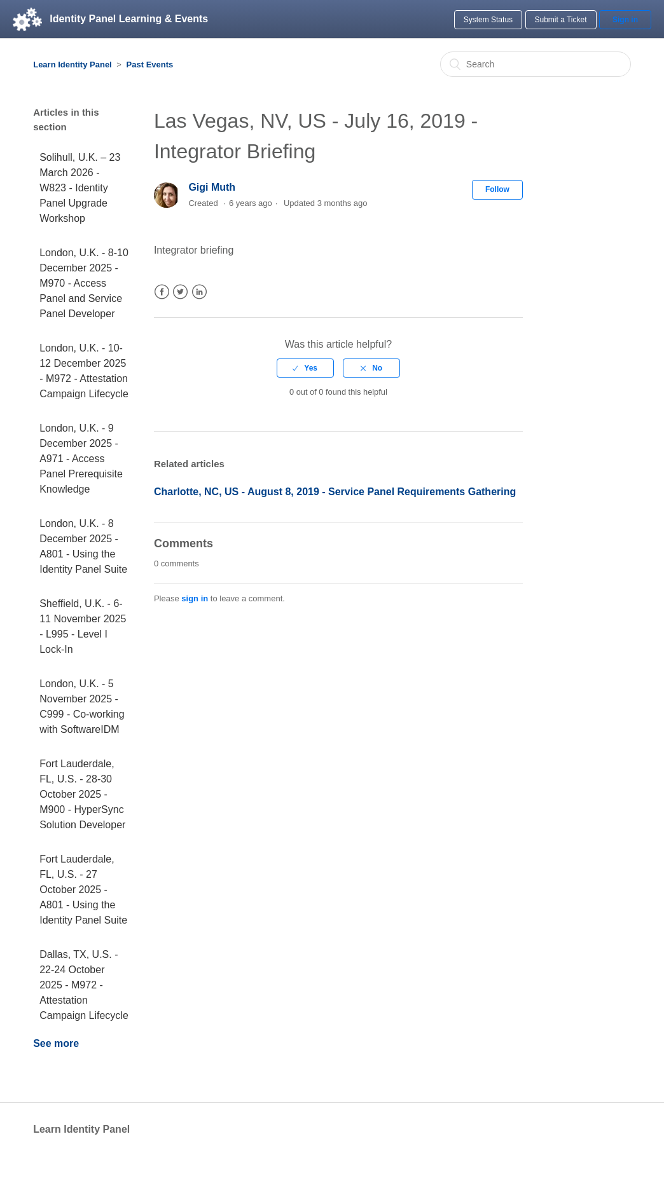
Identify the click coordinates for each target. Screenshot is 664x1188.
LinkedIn (199, 292)
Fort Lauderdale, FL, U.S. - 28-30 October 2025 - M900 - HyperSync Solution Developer (82, 794)
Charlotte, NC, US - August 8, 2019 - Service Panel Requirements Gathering (335, 491)
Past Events (150, 64)
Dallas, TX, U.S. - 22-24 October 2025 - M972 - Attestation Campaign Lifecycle (83, 985)
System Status (488, 19)
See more (56, 1043)
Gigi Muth (211, 187)
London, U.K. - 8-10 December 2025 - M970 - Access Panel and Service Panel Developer (83, 283)
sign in (194, 598)
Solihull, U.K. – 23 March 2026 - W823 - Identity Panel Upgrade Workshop (79, 188)
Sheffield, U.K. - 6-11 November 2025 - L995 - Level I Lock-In (82, 626)
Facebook (162, 292)
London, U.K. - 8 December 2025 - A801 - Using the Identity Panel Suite (83, 546)
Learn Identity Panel (72, 64)
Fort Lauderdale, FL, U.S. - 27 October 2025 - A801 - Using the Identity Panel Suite (83, 889)
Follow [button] (497, 189)
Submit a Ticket (561, 19)
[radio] (305, 368)
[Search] (535, 64)
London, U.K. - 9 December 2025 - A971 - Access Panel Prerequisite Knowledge (81, 459)
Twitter (180, 292)
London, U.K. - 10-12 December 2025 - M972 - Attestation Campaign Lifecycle (83, 371)
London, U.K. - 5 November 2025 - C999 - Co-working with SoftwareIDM (81, 706)
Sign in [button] (625, 19)
